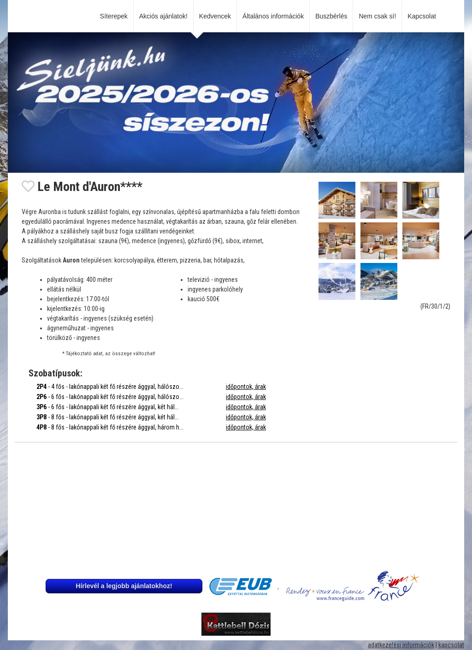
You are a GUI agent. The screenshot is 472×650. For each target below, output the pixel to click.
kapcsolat (451, 645)
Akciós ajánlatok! (163, 16)
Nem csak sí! (377, 16)
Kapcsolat (423, 16)
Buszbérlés (331, 16)
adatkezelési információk (401, 645)
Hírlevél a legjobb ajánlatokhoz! (124, 586)
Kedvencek (215, 16)
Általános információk (273, 16)
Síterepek (114, 16)
